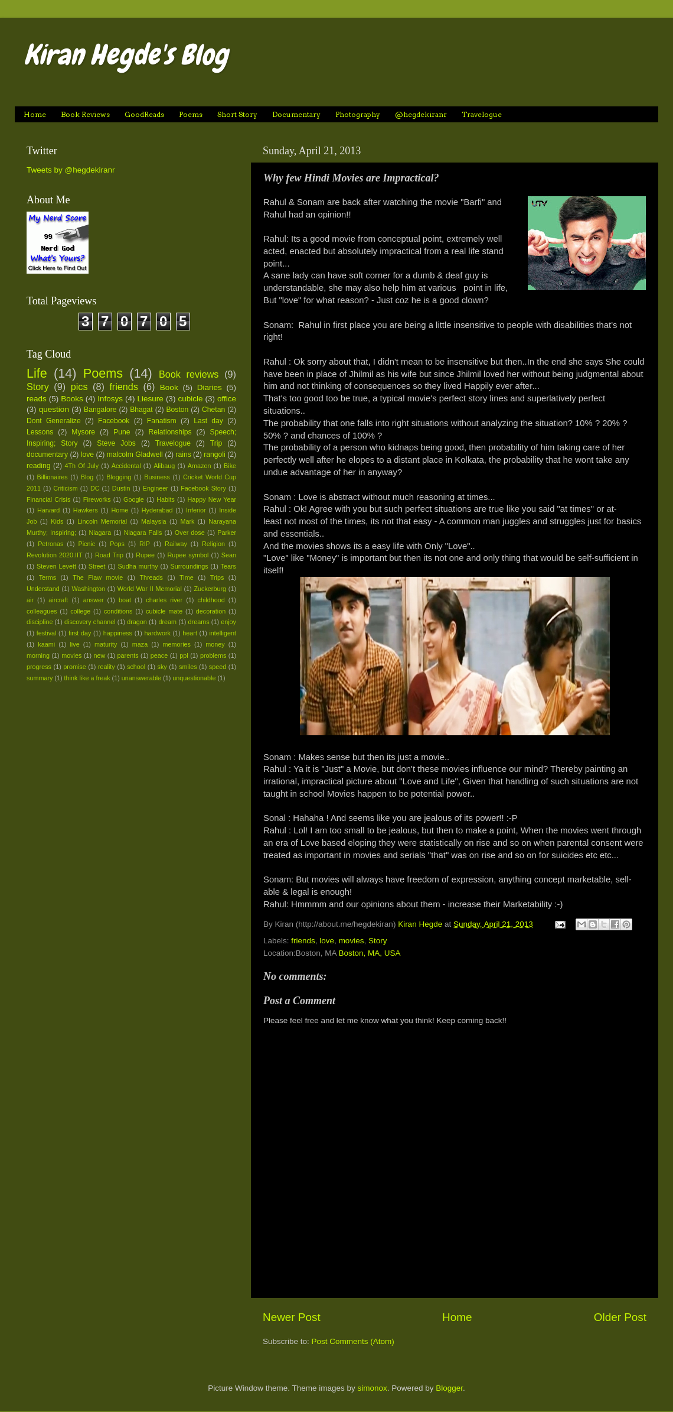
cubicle (190, 398)
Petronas (50, 543)
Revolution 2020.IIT (55, 555)
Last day (208, 421)
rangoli (214, 454)
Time (186, 577)
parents (128, 655)
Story (377, 940)
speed (217, 666)
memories (177, 644)
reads (37, 398)
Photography (357, 114)
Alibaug (164, 465)
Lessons (40, 432)
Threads (151, 577)
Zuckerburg (210, 588)
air (30, 599)
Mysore (83, 432)
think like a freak (87, 677)
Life (37, 373)
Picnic (86, 543)
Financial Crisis (48, 499)
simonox (372, 1388)
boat (125, 599)
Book (169, 387)
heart (189, 633)
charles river (164, 599)
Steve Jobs (116, 443)
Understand (43, 588)
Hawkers (85, 510)
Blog (87, 477)
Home (35, 114)
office (226, 398)
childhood (211, 599)
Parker (226, 532)
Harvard (48, 510)
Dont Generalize (54, 421)
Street (97, 566)
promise (74, 666)
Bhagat (141, 409)
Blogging (118, 477)
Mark (187, 521)
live (74, 644)
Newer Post (292, 1317)
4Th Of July (82, 465)
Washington (89, 588)
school (136, 666)
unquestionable (193, 677)
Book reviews (189, 374)
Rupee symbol (187, 555)
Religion (213, 543)
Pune (121, 432)
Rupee (145, 555)
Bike (230, 465)
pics (79, 386)
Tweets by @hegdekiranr (71, 169)
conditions (118, 611)
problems (213, 655)
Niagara (100, 532)
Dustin (121, 488)
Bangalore (100, 409)
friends (303, 940)
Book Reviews (85, 114)
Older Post (620, 1317)
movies (351, 940)
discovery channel (90, 621)
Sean (228, 555)
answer (93, 599)
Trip (216, 443)
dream (167, 621)
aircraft (58, 599)
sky (162, 666)
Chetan (213, 409)
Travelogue (482, 114)
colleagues (42, 611)
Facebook (113, 421)
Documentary (296, 114)
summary (40, 677)
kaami (46, 644)
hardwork (157, 633)
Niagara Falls (143, 532)
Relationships (170, 432)
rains (183, 454)
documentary (47, 454)
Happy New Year (211, 499)
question (54, 409)
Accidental (126, 465)
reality (106, 666)
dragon (137, 621)
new (100, 655)
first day (79, 633)
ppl (183, 655)
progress (39, 666)
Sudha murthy (138, 566)
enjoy (228, 621)
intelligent (222, 633)
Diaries (209, 387)
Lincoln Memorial (102, 521)
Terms (47, 577)
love (326, 940)
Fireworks (97, 499)
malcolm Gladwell (135, 454)
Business (157, 477)
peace (159, 655)
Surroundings (189, 566)
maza (140, 644)
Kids (57, 521)
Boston (177, 409)
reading (39, 466)
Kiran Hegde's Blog (126, 55)
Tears (228, 566)
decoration (211, 611)
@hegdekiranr (421, 114)
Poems (190, 114)
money (214, 644)
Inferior (196, 510)
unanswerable (141, 677)
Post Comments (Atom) (353, 1341)
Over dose (190, 532)
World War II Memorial (149, 588)
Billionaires (52, 477)
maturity (105, 644)
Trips (217, 577)
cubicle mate (164, 611)
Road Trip (109, 555)
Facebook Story (203, 488)
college (80, 611)
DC (95, 488)
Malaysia (153, 521)
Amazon (199, 465)
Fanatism (162, 421)
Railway (176, 543)
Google (133, 499)
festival (47, 633)
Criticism (65, 488)
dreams (199, 621)
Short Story (237, 114)
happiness (117, 633)
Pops (117, 543)
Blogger (449, 1388)
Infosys (110, 398)
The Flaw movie (98, 577)
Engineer (155, 488)
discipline (40, 621)
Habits (165, 499)
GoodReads (144, 114)
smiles (188, 666)
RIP (144, 543)
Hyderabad (157, 510)
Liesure (151, 398)
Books (72, 398)
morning (38, 655)
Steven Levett (56, 566)
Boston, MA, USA (370, 953)
